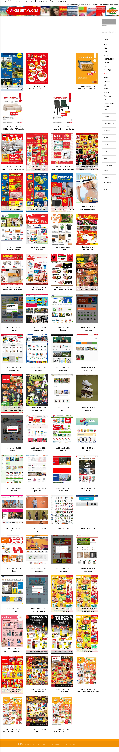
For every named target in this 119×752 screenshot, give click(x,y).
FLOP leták (38, 732)
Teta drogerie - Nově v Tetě (14, 652)
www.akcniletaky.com (32, 744)
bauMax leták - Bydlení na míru (13, 290)
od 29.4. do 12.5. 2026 (13, 408)
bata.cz (88, 410)
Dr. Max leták (38, 250)
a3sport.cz (63, 370)
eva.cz (63, 531)
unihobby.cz (88, 370)
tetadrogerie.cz (38, 451)
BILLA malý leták (63, 611)
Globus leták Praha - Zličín (63, 732)
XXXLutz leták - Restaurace (38, 89)
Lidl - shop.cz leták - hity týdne (14, 89)
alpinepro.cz (38, 330)
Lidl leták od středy (13, 209)
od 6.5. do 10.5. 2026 (13, 207)
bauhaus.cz (88, 571)
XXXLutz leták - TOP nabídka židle (63, 129)
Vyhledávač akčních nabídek (108, 24)
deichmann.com (13, 531)
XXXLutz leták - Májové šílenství (13, 169)
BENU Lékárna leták (14, 250)
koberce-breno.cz (38, 611)
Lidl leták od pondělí (38, 209)
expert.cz (88, 330)
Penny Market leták (38, 169)
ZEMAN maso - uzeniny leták (63, 290)
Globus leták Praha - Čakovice (13, 732)
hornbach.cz (38, 571)
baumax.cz (63, 571)
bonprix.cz (38, 531)
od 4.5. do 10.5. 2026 (13, 86)
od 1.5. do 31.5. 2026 (88, 207)
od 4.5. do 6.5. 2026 (63, 167)
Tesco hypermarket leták (63, 652)
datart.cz (88, 531)
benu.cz (63, 330)
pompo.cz (13, 451)
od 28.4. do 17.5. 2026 (13, 649)
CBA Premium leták (38, 290)
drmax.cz (63, 451)
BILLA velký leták (88, 611)
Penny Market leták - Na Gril (13, 410)
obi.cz (13, 571)
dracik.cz (13, 491)
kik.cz (88, 491)
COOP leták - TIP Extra (38, 410)
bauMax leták (88, 250)
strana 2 (62, 1)
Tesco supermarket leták (38, 652)
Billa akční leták (88, 652)
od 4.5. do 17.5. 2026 (88, 86)
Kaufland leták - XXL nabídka (88, 169)
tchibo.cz (63, 410)
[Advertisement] (49, 32)
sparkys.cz (14, 330)
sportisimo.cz (38, 491)
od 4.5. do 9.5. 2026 (63, 287)
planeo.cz (38, 370)
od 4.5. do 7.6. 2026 (38, 86)
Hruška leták (63, 692)
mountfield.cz (14, 370)
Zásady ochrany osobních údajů (55, 744)
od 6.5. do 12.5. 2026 (38, 167)
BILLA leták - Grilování (88, 290)
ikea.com (13, 611)
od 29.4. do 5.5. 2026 (13, 327)
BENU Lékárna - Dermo (88, 209)
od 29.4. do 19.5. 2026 (88, 287)
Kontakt (72, 744)
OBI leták (63, 250)
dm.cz (88, 451)
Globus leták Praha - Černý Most (88, 692)
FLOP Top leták (38, 692)
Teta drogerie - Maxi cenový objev (63, 169)
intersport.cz (63, 491)
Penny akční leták (13, 692)
